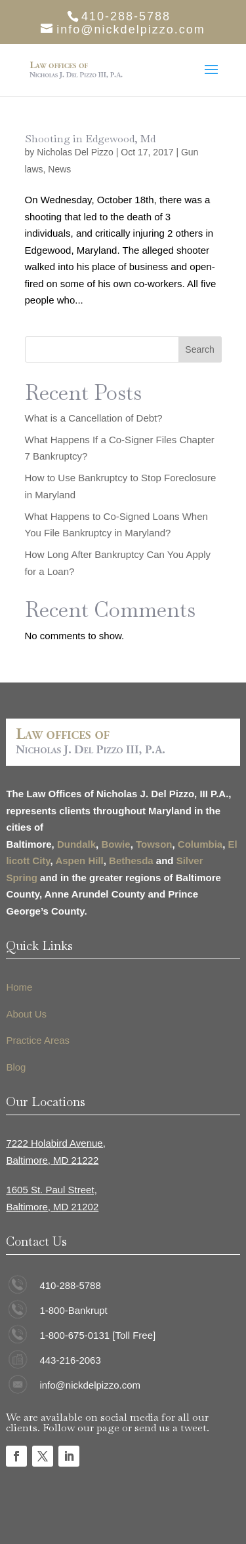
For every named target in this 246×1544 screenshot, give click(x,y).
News (59, 169)
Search (199, 349)
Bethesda (131, 860)
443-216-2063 (69, 1360)
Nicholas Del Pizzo (75, 152)
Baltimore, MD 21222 (52, 1160)
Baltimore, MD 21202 (52, 1206)
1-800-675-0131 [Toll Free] (97, 1335)
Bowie (115, 844)
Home (19, 987)
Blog (16, 1067)
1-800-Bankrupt (73, 1310)
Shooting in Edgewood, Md (90, 139)
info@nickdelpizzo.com (89, 1385)
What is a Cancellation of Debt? (94, 418)
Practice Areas (38, 1040)
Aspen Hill (79, 860)
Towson (154, 844)
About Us (26, 1013)
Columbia (200, 844)
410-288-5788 (69, 1285)
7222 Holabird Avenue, (56, 1143)
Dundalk (76, 844)
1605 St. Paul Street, (51, 1189)
